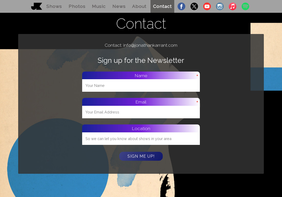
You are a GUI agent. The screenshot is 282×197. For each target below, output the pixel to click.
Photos (77, 6)
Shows (54, 6)
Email (140, 102)
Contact (162, 6)
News (119, 6)
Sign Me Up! (141, 156)
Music (99, 6)
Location (141, 128)
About (139, 6)
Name (141, 75)
